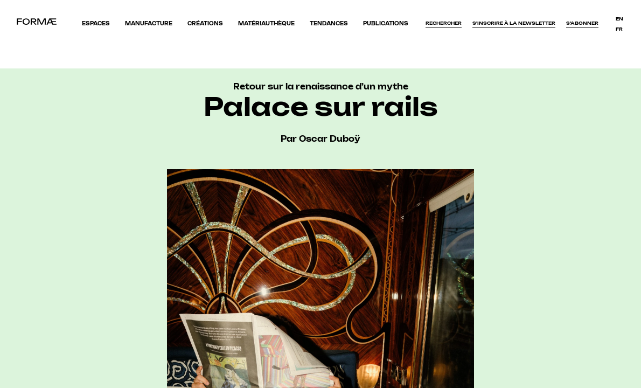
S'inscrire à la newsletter (513, 23)
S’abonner (582, 23)
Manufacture (148, 23)
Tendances (329, 23)
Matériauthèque (266, 23)
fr (619, 29)
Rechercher (444, 23)
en (619, 19)
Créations (205, 23)
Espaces (96, 23)
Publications (385, 23)
